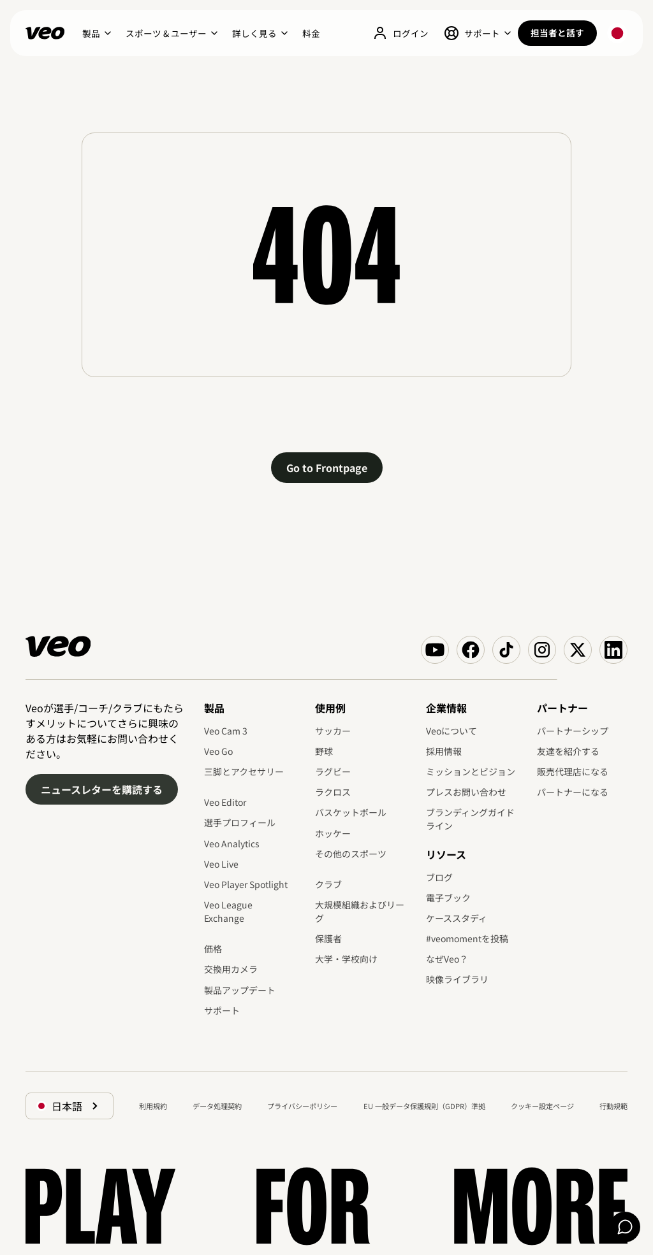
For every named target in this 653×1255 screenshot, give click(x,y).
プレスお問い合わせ (466, 791)
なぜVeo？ (447, 958)
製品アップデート (239, 990)
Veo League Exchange (228, 911)
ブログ (439, 877)
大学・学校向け (346, 958)
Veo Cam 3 (225, 730)
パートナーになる (572, 791)
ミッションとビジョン (470, 771)
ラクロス (333, 791)
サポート (222, 1010)
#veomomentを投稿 (467, 938)
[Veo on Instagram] (542, 650)
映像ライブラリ (457, 979)
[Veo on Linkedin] (613, 650)
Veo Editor (225, 802)
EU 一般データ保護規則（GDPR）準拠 (424, 1106)
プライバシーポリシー (302, 1106)
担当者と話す (557, 32)
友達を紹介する (568, 751)
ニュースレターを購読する (102, 789)
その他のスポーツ (350, 853)
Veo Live (221, 863)
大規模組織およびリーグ (359, 911)
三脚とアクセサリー (244, 771)
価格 (213, 948)
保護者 (328, 938)
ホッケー (333, 833)
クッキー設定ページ (542, 1106)
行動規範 (613, 1106)
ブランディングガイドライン (470, 819)
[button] (96, 33)
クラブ (328, 884)
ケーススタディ (456, 918)
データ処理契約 (217, 1106)
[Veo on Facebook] (471, 650)
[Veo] (45, 33)
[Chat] (625, 1227)
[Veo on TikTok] (506, 650)
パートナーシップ (572, 730)
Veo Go (218, 751)
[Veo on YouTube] (435, 650)
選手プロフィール (239, 822)
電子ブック (448, 897)
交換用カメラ (231, 969)
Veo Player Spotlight (246, 884)
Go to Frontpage (326, 467)
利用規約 (153, 1106)
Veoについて (451, 730)
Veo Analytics (232, 843)
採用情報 (444, 751)
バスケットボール (350, 812)
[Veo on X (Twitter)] (578, 650)
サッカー (333, 730)
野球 (324, 751)
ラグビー (333, 771)
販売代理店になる (572, 771)
